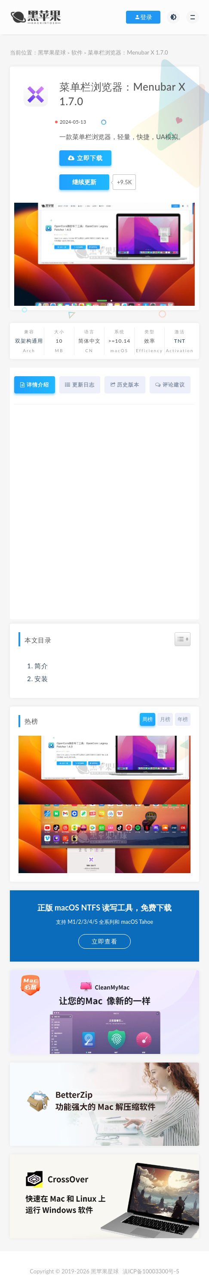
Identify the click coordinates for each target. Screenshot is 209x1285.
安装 (41, 678)
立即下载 (85, 158)
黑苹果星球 (52, 52)
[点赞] (84, 182)
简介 (41, 666)
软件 (77, 52)
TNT (179, 341)
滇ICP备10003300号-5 (151, 1271)
